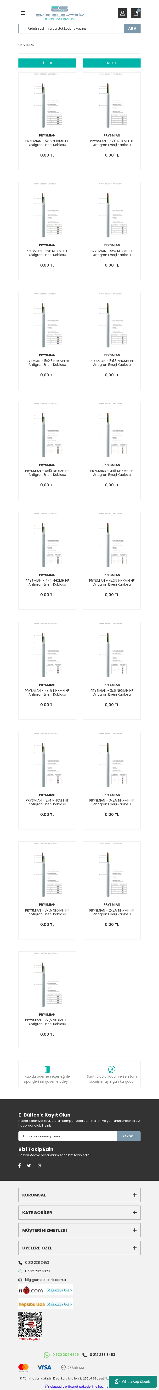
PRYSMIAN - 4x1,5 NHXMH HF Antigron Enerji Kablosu (47, 692)
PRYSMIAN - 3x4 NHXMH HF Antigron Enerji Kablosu (47, 802)
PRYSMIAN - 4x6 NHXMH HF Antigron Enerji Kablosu (111, 473)
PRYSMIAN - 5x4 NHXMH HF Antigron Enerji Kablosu (112, 253)
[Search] (79, 28)
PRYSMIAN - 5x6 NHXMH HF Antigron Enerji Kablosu (47, 253)
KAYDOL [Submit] (128, 1136)
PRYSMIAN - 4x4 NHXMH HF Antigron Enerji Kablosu (47, 582)
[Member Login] (122, 13)
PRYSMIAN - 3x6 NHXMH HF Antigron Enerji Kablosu (112, 692)
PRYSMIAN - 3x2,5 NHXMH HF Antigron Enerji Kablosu (111, 802)
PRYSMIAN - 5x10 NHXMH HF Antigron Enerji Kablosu (112, 143)
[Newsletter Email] (67, 1136)
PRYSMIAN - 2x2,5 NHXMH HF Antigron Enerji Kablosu (111, 912)
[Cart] (136, 13)
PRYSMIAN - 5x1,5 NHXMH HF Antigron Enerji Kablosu (112, 363)
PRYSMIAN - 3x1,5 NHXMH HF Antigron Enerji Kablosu (47, 912)
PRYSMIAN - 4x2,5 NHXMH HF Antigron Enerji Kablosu (112, 582)
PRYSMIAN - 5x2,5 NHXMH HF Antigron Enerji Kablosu (47, 363)
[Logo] (59, 13)
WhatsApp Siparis (133, 1381)
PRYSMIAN (47, 135)
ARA (132, 28)
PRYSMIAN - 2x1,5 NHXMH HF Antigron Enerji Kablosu (47, 1022)
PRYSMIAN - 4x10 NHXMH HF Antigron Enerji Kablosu (47, 473)
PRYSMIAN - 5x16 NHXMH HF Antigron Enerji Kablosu (47, 143)
